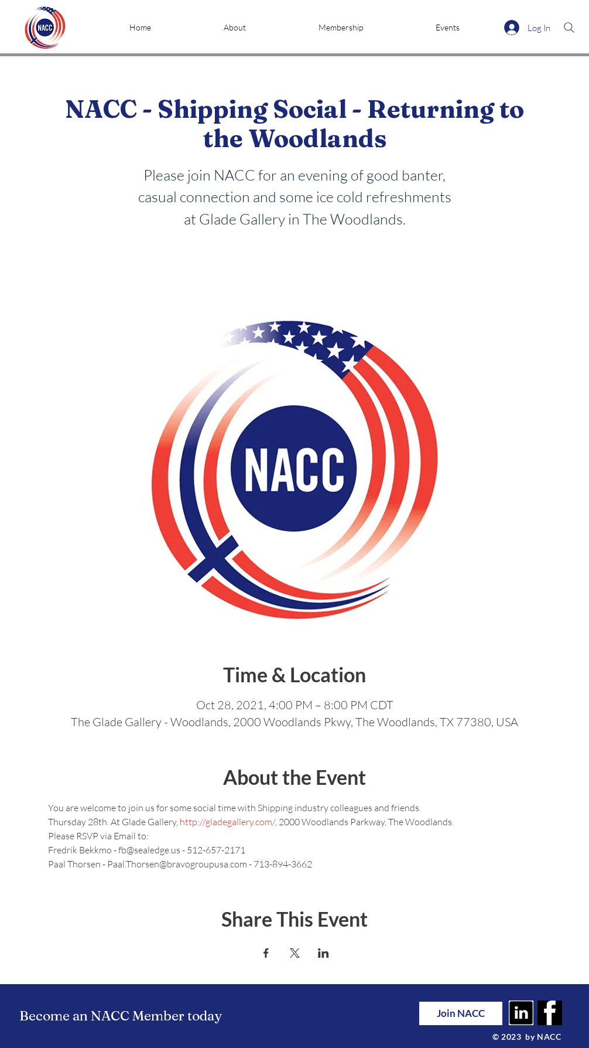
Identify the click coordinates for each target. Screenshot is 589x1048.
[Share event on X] (294, 953)
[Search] (569, 27)
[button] (234, 27)
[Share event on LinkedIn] (323, 953)
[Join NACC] (460, 1013)
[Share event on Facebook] (266, 953)
